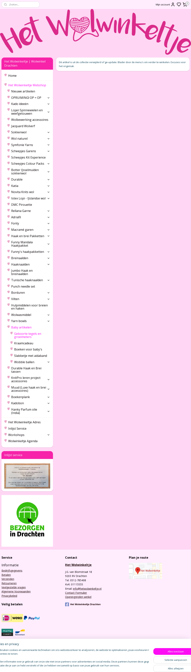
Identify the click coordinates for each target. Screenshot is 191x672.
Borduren (30, 293)
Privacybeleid (9, 595)
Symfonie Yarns (30, 145)
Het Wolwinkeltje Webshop (29, 85)
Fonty (30, 223)
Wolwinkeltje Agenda (22, 441)
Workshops (29, 435)
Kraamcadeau (23, 343)
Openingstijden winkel (78, 597)
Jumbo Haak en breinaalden (22, 272)
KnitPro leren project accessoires (30, 379)
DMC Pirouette (21, 205)
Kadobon (30, 403)
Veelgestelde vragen (13, 587)
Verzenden (7, 579)
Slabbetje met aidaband (30, 356)
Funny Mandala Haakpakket (30, 244)
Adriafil (30, 217)
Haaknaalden (30, 264)
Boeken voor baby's (28, 349)
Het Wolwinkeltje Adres (24, 422)
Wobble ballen (32, 362)
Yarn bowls (30, 321)
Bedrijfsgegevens (11, 570)
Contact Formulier (76, 593)
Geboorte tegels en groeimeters (27, 335)
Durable (30, 179)
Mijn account (165, 4)
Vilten (30, 299)
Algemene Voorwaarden (16, 591)
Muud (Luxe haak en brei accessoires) (30, 389)
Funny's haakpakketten (30, 252)
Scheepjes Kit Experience (28, 157)
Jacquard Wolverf (23, 126)
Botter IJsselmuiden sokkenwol (30, 171)
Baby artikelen (30, 327)
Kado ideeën (30, 104)
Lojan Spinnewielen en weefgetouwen (30, 112)
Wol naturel (30, 138)
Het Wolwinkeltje (78, 565)
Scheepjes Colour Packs (30, 164)
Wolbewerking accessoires (29, 120)
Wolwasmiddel (30, 315)
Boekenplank (30, 397)
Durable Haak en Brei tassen (26, 370)
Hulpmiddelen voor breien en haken (29, 307)
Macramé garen (30, 230)
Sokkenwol (30, 132)
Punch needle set (23, 286)
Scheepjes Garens (30, 151)
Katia (30, 186)
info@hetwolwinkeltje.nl (87, 588)
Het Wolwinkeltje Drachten (83, 604)
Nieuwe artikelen (23, 91)
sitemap (121, 665)
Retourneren (9, 583)
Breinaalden (30, 258)
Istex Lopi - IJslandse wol (30, 198)
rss (128, 665)
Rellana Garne (30, 211)
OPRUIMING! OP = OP (30, 98)
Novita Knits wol (30, 192)
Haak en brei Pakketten (30, 236)
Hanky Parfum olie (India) (30, 411)
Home (12, 76)
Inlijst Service (17, 428)
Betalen (6, 575)
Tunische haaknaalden (30, 280)
